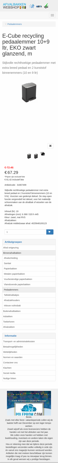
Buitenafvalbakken (11, 311)
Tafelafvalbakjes (11, 295)
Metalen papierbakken (14, 274)
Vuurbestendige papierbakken (18, 279)
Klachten (7, 368)
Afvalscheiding (11, 258)
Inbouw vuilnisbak (12, 305)
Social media (9, 373)
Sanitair (7, 263)
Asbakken (7, 316)
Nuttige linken (9, 378)
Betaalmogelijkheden (13, 347)
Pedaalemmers (11, 290)
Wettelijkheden (10, 352)
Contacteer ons (10, 362)
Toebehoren (8, 321)
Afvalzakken (9, 327)
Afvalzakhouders (12, 300)
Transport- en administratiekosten (19, 341)
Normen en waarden (12, 357)
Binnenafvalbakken (12, 253)
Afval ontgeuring (11, 247)
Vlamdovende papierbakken (17, 284)
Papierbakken (10, 268)
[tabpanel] (29, 155)
